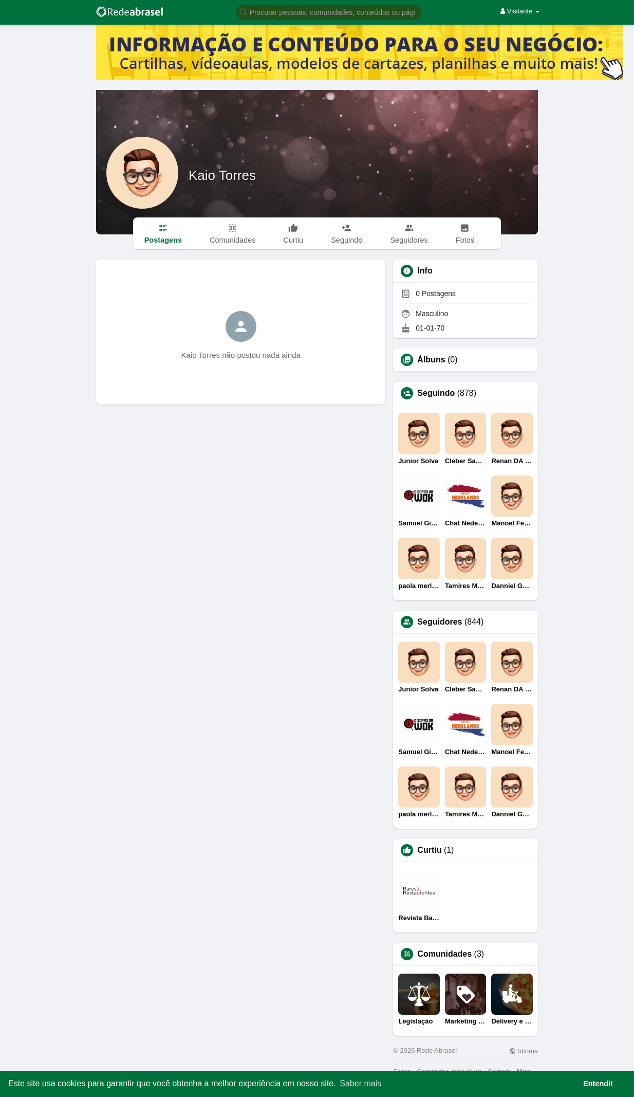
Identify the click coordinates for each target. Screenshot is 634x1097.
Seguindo (436, 393)
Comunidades (444, 954)
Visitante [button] (519, 11)
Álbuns (431, 360)
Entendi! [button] (598, 1084)
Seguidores (439, 622)
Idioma (523, 1051)
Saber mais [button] (360, 1083)
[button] (329, 11)
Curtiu (429, 850)
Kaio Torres (222, 175)
